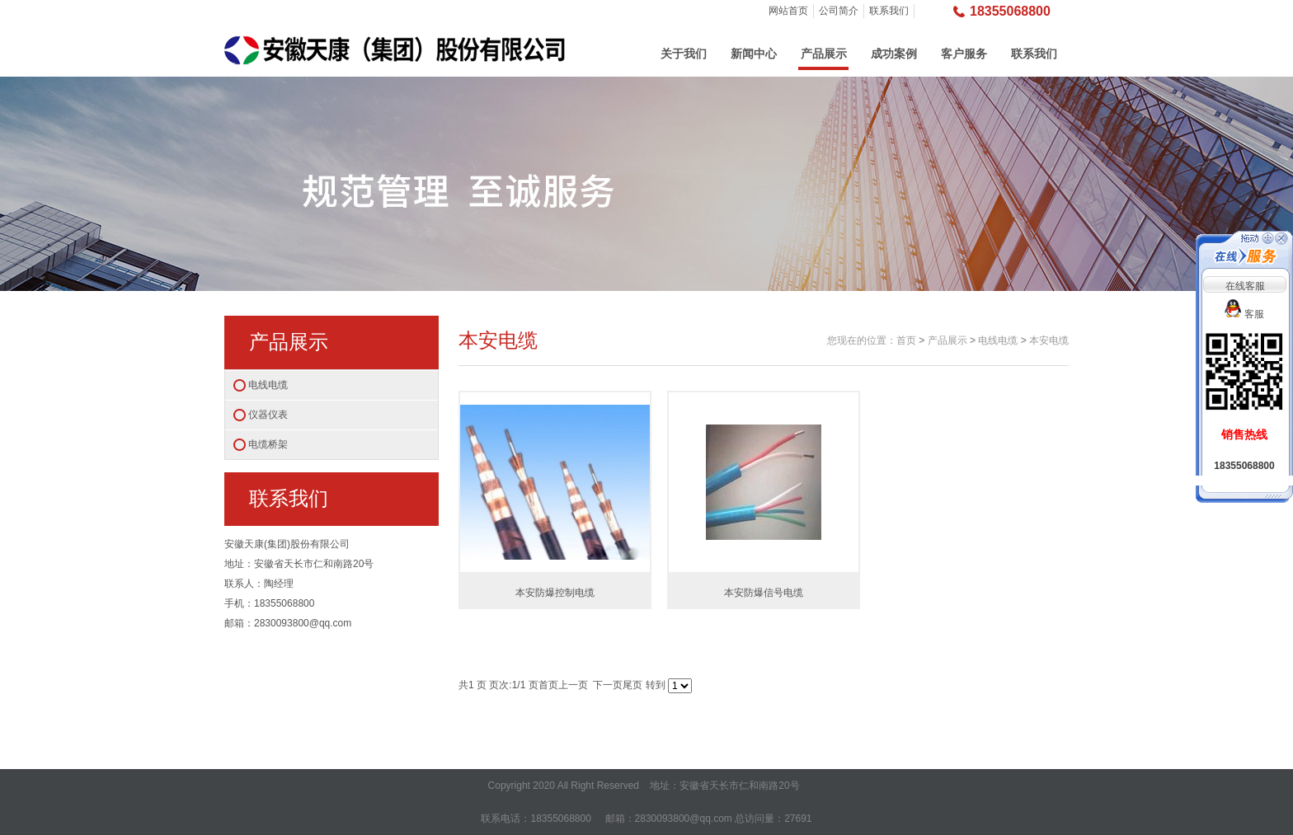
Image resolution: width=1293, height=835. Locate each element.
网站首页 (788, 10)
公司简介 (838, 10)
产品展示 (824, 53)
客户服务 (964, 53)
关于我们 (684, 53)
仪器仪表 (268, 414)
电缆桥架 (268, 444)
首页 (906, 340)
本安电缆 (1049, 340)
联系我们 (889, 10)
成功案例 (894, 53)
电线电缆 (268, 385)
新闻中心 (754, 53)
